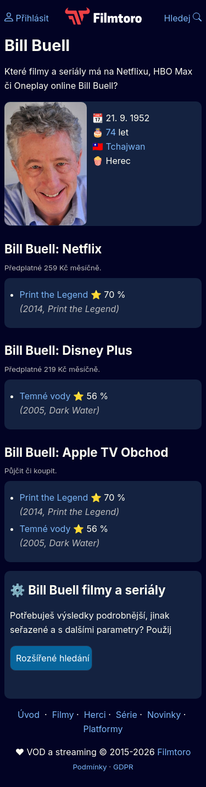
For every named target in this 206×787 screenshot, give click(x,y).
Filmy (63, 714)
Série (126, 714)
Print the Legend (54, 294)
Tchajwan (126, 146)
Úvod (30, 714)
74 (111, 132)
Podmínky (90, 766)
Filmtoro (174, 751)
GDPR (123, 766)
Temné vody (45, 395)
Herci (95, 714)
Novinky (164, 714)
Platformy (103, 728)
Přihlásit (26, 18)
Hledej (183, 18)
